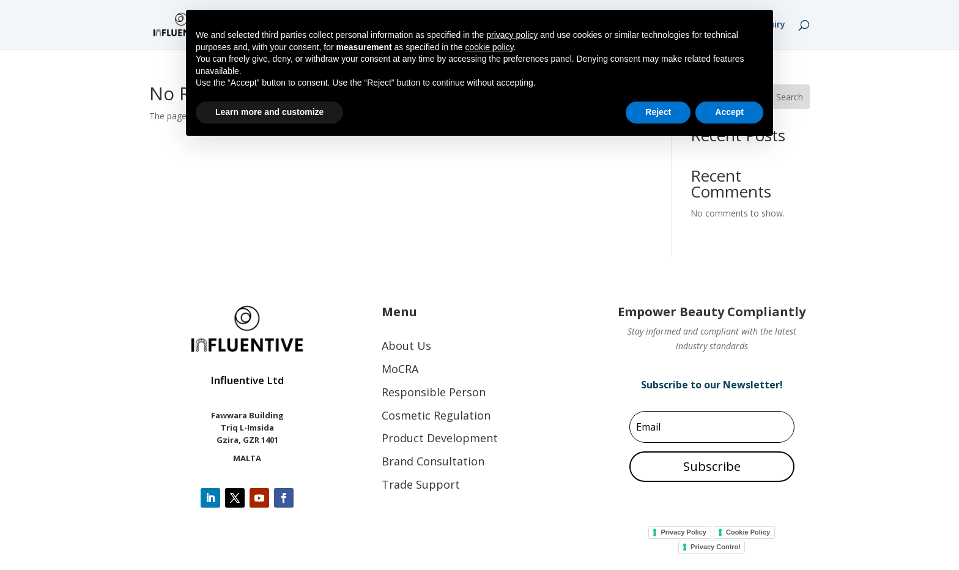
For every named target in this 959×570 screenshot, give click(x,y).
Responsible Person (434, 392)
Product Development (440, 438)
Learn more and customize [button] (269, 112)
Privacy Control (715, 546)
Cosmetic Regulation (436, 415)
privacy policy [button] (512, 35)
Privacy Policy (683, 532)
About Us (406, 345)
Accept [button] (729, 112)
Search (789, 97)
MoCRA (400, 368)
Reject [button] (658, 112)
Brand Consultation (433, 461)
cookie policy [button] (489, 47)
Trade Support (421, 484)
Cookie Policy (748, 532)
